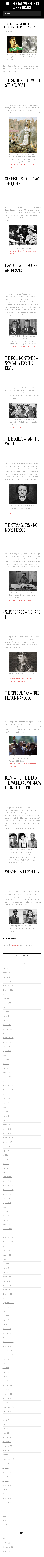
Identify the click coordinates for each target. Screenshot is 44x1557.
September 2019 (8, 1303)
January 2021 (7, 1233)
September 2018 (8, 1355)
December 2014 (8, 1485)
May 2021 (6, 1216)
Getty (11, 513)
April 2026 (6, 968)
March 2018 (7, 1381)
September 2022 (8, 1146)
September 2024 (8, 1046)
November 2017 (8, 1398)
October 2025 (7, 994)
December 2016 (8, 1446)
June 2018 (6, 1368)
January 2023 (7, 1129)
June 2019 (6, 1316)
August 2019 (7, 1307)
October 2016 (7, 1455)
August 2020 (7, 1255)
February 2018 (7, 1385)
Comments (8, 1547)
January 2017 (7, 1442)
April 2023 (6, 1120)
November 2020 (8, 1242)
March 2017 (7, 1433)
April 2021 (6, 1220)
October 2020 (7, 1246)
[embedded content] (23, 94)
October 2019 (7, 1298)
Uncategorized (7, 1520)
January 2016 (7, 1472)
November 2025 (8, 990)
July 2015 (5, 1481)
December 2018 (8, 1342)
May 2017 (6, 1424)
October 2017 (7, 1403)
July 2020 (5, 1259)
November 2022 (8, 1138)
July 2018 (5, 1363)
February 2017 (7, 1437)
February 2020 (7, 1281)
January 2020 (7, 1285)
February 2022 (7, 1177)
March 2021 (7, 1224)
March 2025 (7, 1025)
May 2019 (6, 1320)
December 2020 (8, 1238)
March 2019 (7, 1329)
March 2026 (7, 973)
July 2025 (5, 1007)
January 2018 (7, 1390)
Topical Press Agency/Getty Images (20, 600)
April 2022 (6, 1168)
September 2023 (8, 1099)
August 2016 (7, 1463)
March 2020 (7, 1277)
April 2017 (6, 1429)
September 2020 (8, 1251)
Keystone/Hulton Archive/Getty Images (22, 346)
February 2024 (7, 1077)
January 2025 (7, 1033)
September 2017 (8, 1407)
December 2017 (8, 1394)
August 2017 (7, 1411)
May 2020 (6, 1268)
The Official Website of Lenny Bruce (22, 5)
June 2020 (6, 1264)
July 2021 (5, 1207)
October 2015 (7, 1476)
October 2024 (7, 1042)
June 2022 (6, 1159)
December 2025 (8, 986)
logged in (15, 945)
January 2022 (7, 1181)
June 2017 (6, 1420)
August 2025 (7, 1003)
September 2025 (8, 999)
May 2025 (6, 1016)
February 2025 (7, 1029)
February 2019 (7, 1333)
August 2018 (7, 1359)
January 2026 (7, 981)
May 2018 (6, 1372)
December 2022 (8, 1133)
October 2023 (7, 1094)
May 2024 (6, 1064)
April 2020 (6, 1272)
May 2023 (6, 1116)
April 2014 (6, 1489)
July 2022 (5, 1155)
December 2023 (8, 1085)
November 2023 (8, 1090)
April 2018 (6, 1377)
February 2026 (7, 977)
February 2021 (7, 1229)
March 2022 (7, 1172)
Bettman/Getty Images (16, 427)
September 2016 (8, 1459)
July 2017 (5, 1416)
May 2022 (6, 1164)
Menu (8, 13)
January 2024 (7, 1081)
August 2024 (7, 1051)
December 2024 (8, 1038)
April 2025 (6, 1020)
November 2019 (8, 1294)
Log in (5, 1538)
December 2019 (8, 1290)
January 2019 (7, 1337)
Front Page (6, 1516)
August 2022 (7, 1151)
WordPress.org (7, 1551)
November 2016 (8, 1450)
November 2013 (8, 1498)
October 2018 (7, 1351)
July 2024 (5, 1055)
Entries (6, 1543)
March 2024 (7, 1073)
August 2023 (7, 1103)
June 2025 (6, 1012)
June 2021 (6, 1212)
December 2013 (8, 1494)
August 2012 (7, 1502)
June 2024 (6, 1059)
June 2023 (6, 1112)
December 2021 (8, 1185)
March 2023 (7, 1125)
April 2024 (6, 1068)
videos (5, 1525)
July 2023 (5, 1107)
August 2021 (7, 1203)
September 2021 (8, 1198)
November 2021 (8, 1190)
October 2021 (7, 1194)
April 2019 (6, 1324)
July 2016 (5, 1468)
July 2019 (5, 1311)
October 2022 (7, 1142)
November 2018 (8, 1346)
